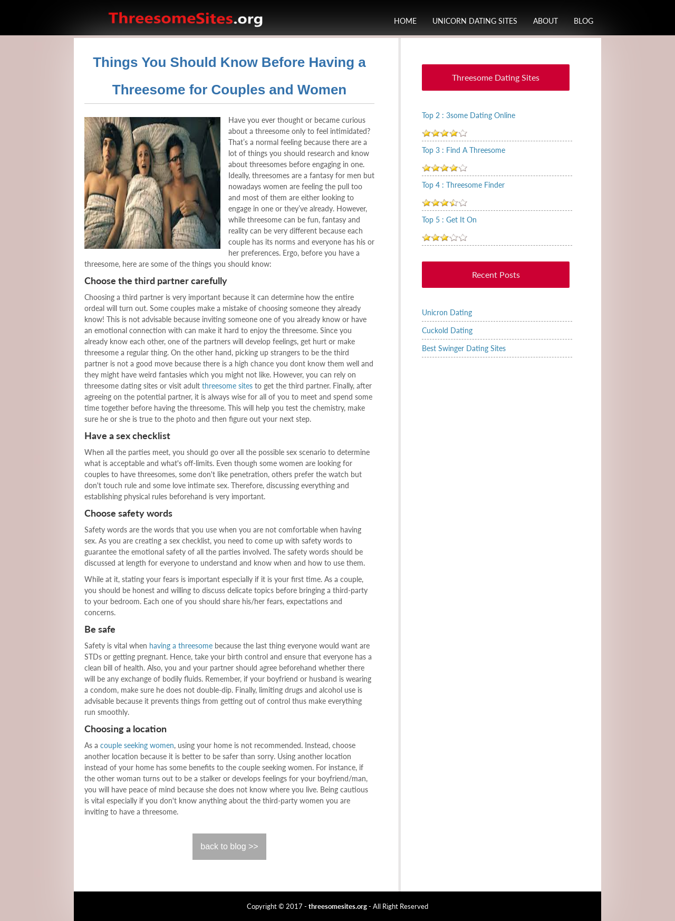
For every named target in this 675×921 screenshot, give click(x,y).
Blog (583, 20)
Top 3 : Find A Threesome (463, 150)
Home (405, 20)
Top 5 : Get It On (449, 219)
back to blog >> (229, 846)
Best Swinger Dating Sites (464, 348)
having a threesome (181, 645)
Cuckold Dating (447, 330)
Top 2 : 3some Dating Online (468, 115)
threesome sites (227, 385)
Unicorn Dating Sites (474, 20)
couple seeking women (137, 745)
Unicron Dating (447, 312)
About (545, 20)
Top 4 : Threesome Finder (463, 184)
